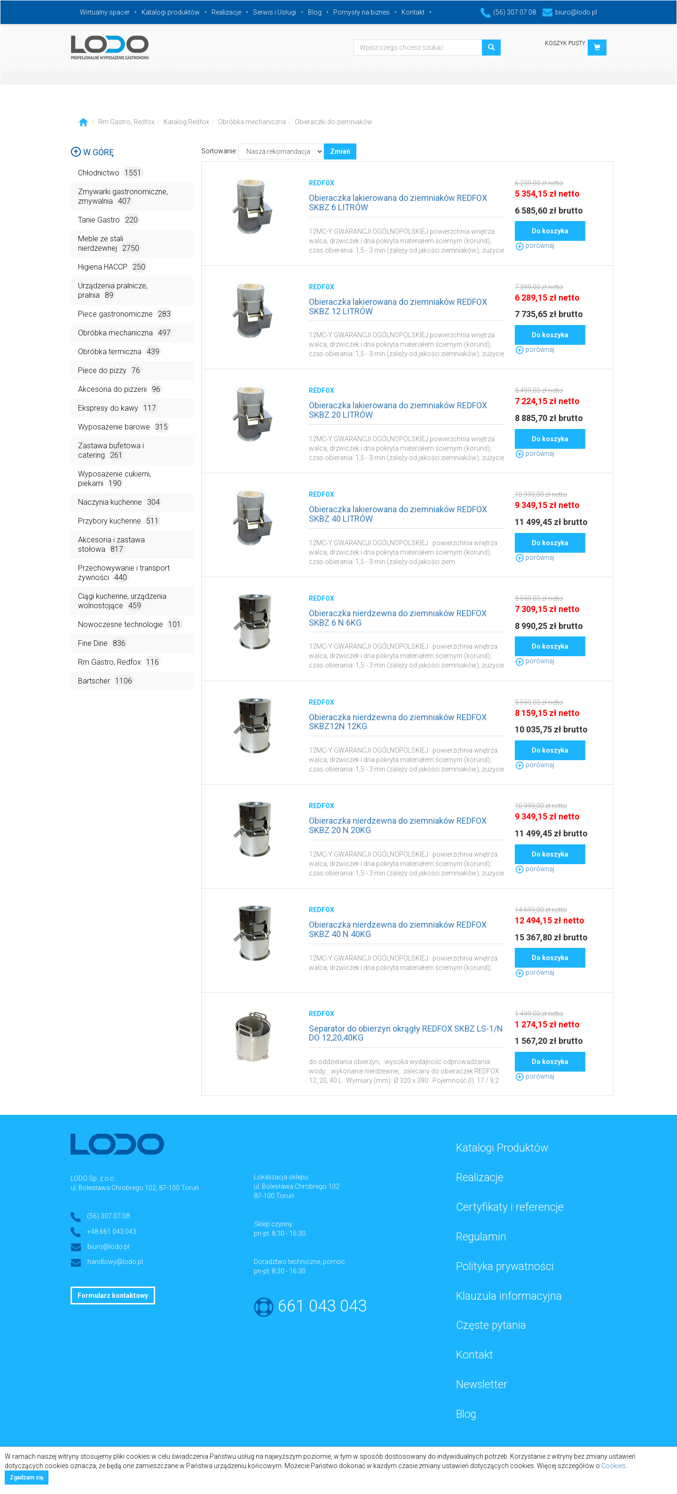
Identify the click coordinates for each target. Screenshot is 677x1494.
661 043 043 (322, 1306)
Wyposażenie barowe (124, 426)
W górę (92, 152)
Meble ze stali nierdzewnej (109, 244)
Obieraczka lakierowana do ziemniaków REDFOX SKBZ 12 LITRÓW (398, 306)
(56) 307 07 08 (508, 12)
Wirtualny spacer (105, 12)
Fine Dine (102, 643)
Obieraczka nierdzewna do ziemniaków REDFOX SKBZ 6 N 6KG (398, 618)
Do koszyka (550, 231)
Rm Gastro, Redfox (126, 122)
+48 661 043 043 (111, 1231)
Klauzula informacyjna (509, 1296)
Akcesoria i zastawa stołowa (111, 545)
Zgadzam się (26, 1477)
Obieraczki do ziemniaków (333, 122)
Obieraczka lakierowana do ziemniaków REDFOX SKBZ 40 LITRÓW (398, 514)
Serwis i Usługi (274, 12)
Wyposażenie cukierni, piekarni (114, 479)
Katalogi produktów (171, 12)
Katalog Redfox (186, 122)
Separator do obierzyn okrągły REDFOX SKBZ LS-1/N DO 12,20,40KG (406, 1033)
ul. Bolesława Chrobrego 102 (296, 1186)
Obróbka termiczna (119, 351)
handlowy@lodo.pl (115, 1261)
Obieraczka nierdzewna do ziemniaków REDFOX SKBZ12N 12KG (398, 721)
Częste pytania (491, 1325)
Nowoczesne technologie (130, 624)
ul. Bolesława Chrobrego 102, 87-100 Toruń (135, 1188)
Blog (315, 12)
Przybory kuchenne (119, 520)
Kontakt (413, 12)
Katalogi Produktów (502, 1148)
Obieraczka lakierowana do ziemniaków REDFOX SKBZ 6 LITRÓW (398, 202)
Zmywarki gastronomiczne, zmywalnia (123, 197)
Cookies (613, 1466)
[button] (597, 48)
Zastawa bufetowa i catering (111, 451)
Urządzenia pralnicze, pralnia (113, 291)
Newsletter (481, 1384)
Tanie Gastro (109, 219)
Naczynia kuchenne (120, 502)
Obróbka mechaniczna (252, 122)
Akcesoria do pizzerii (120, 389)
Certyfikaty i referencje (510, 1207)
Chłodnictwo (110, 172)
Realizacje (226, 12)
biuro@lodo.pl (569, 12)
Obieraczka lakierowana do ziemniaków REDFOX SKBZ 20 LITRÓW (398, 410)
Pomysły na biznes (361, 12)
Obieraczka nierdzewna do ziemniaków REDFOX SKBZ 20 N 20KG (398, 825)
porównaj (534, 245)
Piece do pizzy (110, 370)
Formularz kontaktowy (113, 1295)
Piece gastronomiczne (125, 313)
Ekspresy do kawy (118, 407)
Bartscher (106, 680)
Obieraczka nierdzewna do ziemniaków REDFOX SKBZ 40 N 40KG (398, 929)
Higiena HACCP (112, 266)
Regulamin (481, 1237)
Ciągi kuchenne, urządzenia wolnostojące (122, 601)
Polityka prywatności (505, 1266)
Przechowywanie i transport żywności (124, 573)
